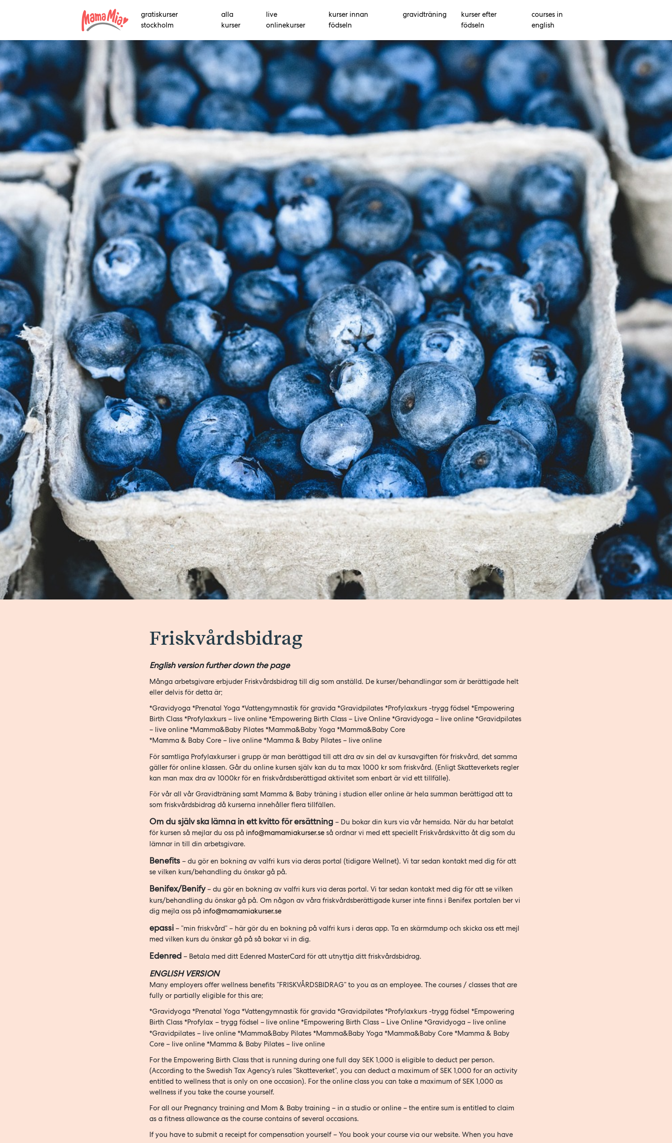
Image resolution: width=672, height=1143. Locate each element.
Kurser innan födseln (348, 20)
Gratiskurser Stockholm (159, 20)
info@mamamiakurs (235, 911)
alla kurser (230, 20)
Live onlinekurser (285, 20)
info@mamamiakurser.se (285, 832)
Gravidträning (425, 14)
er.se (274, 911)
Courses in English (547, 20)
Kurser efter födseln (479, 20)
